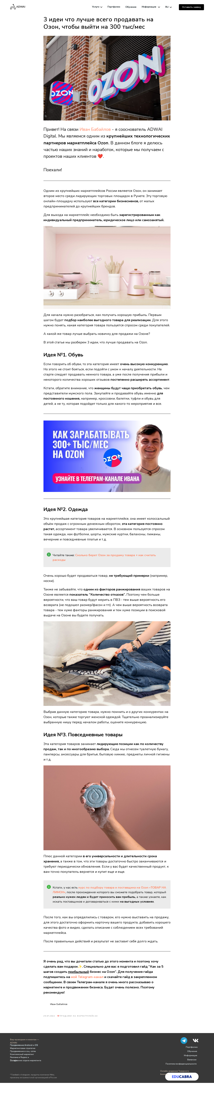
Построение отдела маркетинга (25, 1060)
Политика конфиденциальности (181, 1063)
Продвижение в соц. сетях (23, 1051)
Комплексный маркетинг (22, 1054)
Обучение (130, 7)
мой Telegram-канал (87, 977)
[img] (101, 7)
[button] (191, 7)
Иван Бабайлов (95, 129)
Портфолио (114, 6)
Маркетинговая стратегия (22, 1048)
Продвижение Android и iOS (24, 1045)
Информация (149, 6)
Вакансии (191, 1059)
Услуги (95, 6)
